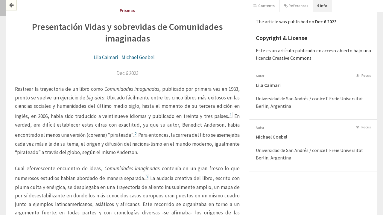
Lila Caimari (106, 57)
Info (322, 5)
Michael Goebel (138, 57)
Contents (264, 5)
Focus (363, 75)
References (296, 5)
